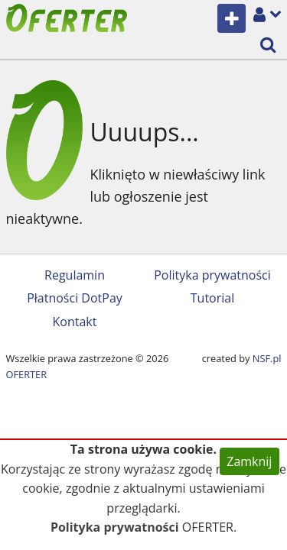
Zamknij (249, 461)
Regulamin (74, 275)
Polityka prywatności (212, 275)
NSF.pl (267, 358)
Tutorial (212, 298)
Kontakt (75, 321)
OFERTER (26, 374)
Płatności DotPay (74, 298)
